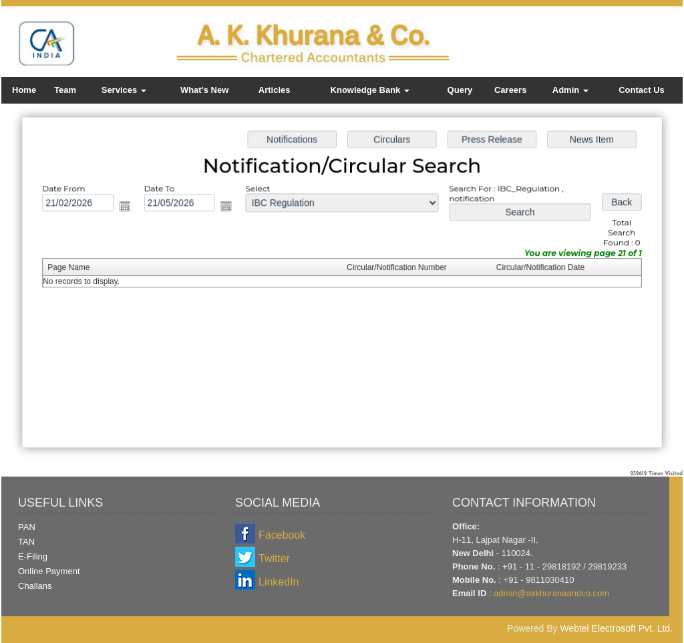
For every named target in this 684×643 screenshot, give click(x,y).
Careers (510, 90)
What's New (204, 90)
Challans (35, 586)
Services (124, 90)
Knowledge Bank (370, 90)
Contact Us (642, 90)
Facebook (282, 535)
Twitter (274, 558)
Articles (275, 90)
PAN (26, 527)
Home (24, 90)
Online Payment (49, 571)
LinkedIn (279, 582)
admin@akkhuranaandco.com (551, 593)
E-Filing (32, 556)
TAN (26, 542)
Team (65, 90)
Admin (570, 90)
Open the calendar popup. (128, 208)
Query (460, 90)
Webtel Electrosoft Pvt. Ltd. (616, 628)
